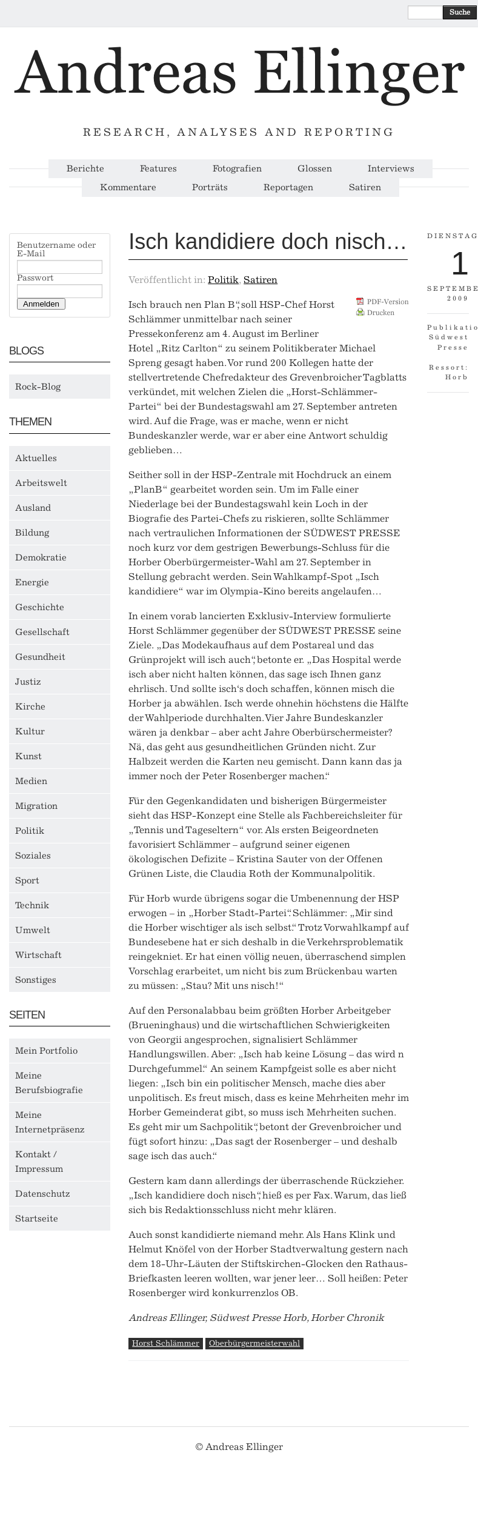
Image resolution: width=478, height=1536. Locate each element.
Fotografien (237, 168)
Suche (460, 12)
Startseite (36, 1218)
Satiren (365, 187)
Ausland (33, 507)
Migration (36, 805)
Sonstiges (35, 979)
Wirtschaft (38, 954)
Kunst (28, 756)
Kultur (30, 731)
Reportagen (288, 187)
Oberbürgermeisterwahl (254, 1343)
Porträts (210, 187)
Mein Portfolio (46, 1050)
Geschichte (39, 607)
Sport (27, 880)
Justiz (28, 681)
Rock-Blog (38, 386)
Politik (29, 830)
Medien (31, 781)
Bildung (32, 532)
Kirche (30, 706)
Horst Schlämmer (165, 1343)
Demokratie (41, 557)
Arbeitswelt (41, 482)
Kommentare (128, 187)
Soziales (33, 855)
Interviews (391, 168)
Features (158, 168)
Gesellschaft (42, 632)
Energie (32, 582)
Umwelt (32, 930)
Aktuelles (36, 458)
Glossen (314, 168)
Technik (32, 905)
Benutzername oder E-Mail (56, 249)
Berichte (85, 168)
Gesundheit (40, 656)
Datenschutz (42, 1193)
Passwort (35, 278)
